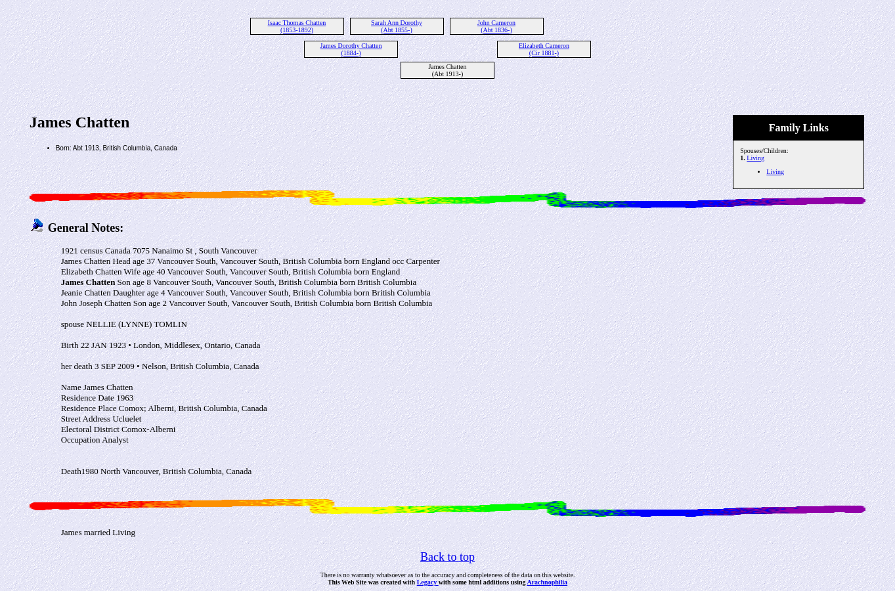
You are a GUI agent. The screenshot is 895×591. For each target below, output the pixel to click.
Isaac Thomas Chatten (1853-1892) (297, 26)
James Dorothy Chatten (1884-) (351, 49)
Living (755, 158)
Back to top (447, 556)
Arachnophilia (547, 582)
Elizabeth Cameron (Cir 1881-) (544, 49)
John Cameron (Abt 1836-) (496, 26)
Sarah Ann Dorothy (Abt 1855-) (396, 26)
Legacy (428, 582)
